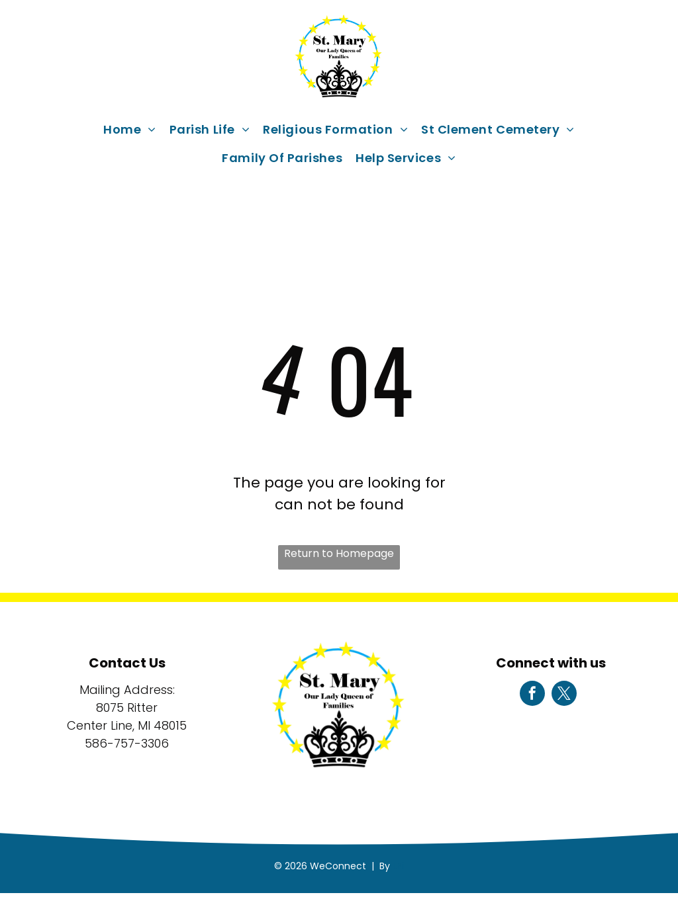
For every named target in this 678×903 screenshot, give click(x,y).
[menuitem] (130, 129)
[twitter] (564, 695)
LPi (398, 866)
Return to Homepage (339, 553)
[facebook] (532, 695)
